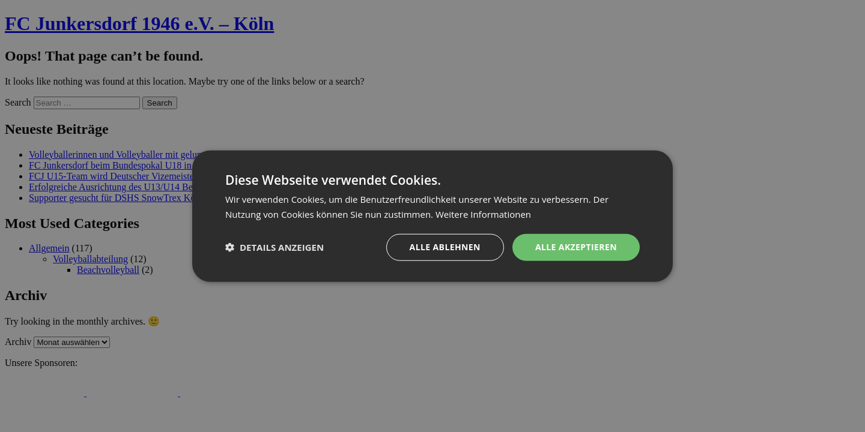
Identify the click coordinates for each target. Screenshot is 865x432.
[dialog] (432, 216)
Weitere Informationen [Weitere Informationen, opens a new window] (483, 214)
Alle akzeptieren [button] (576, 247)
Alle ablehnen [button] (445, 247)
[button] (274, 247)
